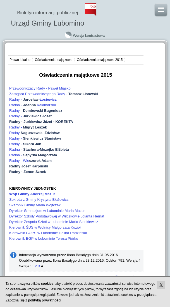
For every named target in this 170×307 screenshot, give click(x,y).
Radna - (39, 149)
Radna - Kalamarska (32, 105)
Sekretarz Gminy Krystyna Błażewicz (38, 199)
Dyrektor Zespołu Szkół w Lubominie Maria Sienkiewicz (53, 222)
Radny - (33, 99)
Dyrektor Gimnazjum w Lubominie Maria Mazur (47, 211)
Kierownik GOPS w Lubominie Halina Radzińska (48, 233)
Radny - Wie (30, 161)
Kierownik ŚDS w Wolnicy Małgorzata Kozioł (45, 227)
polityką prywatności (44, 300)
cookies (47, 284)
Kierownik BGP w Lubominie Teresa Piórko (43, 238)
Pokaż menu (161, 9)
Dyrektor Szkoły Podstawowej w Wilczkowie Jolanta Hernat (56, 216)
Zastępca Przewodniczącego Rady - (54, 94)
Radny (34, 133)
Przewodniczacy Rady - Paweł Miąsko (40, 88)
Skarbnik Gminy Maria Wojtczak (35, 205)
